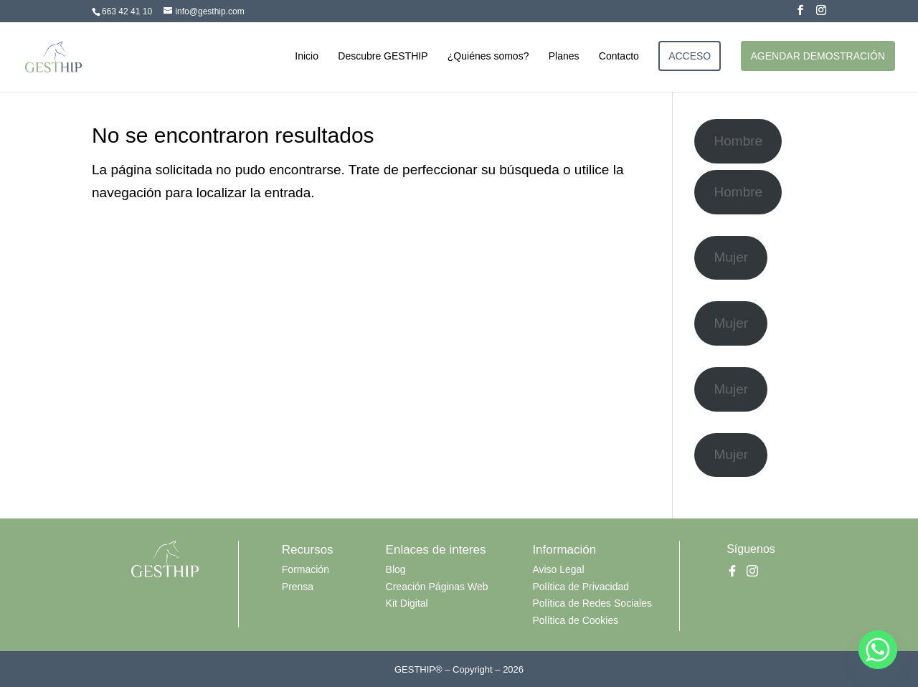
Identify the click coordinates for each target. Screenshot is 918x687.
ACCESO (689, 56)
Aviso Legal (558, 569)
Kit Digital (407, 603)
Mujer (731, 257)
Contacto (619, 56)
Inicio (306, 56)
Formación (305, 569)
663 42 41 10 (127, 11)
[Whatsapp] (877, 649)
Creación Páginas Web (437, 586)
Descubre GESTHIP (382, 56)
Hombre (738, 140)
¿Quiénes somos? (488, 56)
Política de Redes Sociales (592, 603)
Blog (396, 569)
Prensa (297, 586)
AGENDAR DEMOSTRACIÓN (818, 56)
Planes (564, 56)
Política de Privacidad (580, 586)
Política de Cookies (575, 620)
